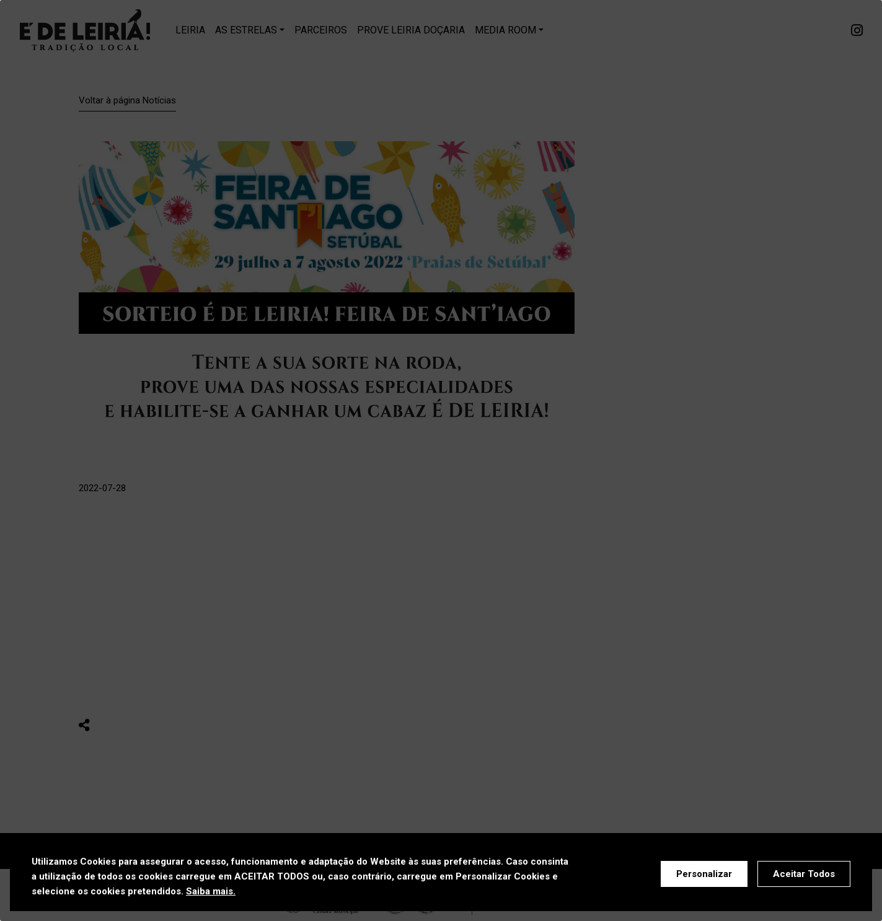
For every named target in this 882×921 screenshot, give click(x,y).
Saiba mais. (211, 891)
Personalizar (704, 874)
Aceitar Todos (804, 874)
